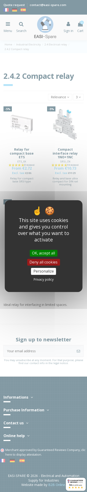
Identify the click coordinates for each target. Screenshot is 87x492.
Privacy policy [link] (43, 279)
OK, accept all (43, 253)
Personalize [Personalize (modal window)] (43, 271)
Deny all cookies (43, 262)
